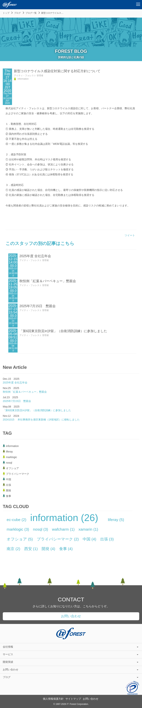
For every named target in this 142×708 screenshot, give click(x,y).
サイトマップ (73, 698)
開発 (48, 549)
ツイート (130, 235)
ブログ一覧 (31, 13)
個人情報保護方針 (53, 698)
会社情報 (70, 646)
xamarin (88, 529)
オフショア (20, 539)
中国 (89, 539)
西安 (31, 549)
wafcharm (63, 529)
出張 (107, 539)
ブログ (17, 13)
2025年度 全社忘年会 (35, 256)
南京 (13, 549)
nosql (40, 529)
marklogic (18, 529)
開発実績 (70, 661)
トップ (6, 13)
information (64, 517)
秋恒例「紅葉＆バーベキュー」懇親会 (47, 281)
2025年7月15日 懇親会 (37, 306)
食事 (66, 549)
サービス (70, 654)
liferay (116, 519)
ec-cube (16, 519)
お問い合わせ (71, 616)
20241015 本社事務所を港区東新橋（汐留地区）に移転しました (41, 419)
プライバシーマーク (58, 539)
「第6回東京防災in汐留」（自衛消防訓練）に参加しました (63, 331)
